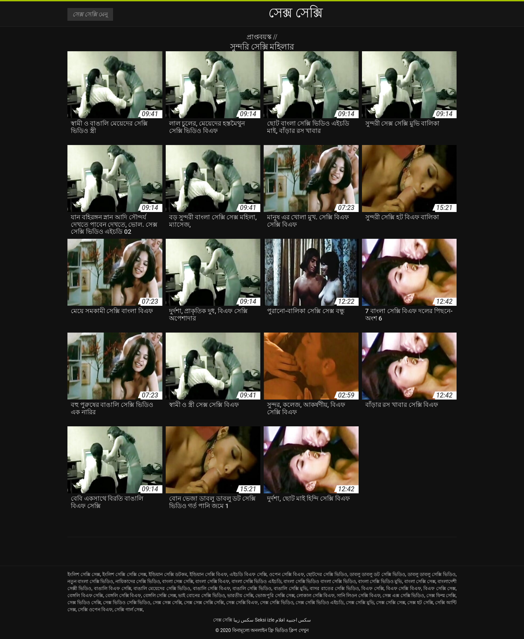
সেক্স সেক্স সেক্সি (167, 602)
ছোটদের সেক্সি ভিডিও (326, 574)
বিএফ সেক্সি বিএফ (403, 588)
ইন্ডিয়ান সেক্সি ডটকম (168, 574)
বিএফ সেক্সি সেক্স (439, 588)
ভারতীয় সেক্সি (240, 595)
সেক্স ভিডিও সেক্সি (84, 602)
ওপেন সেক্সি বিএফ (286, 574)
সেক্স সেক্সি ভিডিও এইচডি (320, 602)
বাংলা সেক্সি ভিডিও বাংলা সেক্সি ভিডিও (319, 581)
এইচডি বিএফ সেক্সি (247, 574)
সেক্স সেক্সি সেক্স (390, 602)
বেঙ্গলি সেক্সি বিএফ (123, 595)
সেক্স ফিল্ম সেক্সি (441, 595)
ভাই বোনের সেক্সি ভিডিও (201, 595)
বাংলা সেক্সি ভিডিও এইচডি (256, 581)
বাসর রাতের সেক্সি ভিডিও (334, 588)
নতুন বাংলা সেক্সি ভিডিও (90, 581)
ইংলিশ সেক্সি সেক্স (83, 574)
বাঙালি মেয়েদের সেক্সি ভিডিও (162, 588)
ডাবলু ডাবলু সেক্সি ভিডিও (432, 574)
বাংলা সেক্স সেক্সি (177, 581)
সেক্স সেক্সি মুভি (360, 602)
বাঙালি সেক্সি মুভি (290, 588)
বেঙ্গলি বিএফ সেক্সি (85, 595)
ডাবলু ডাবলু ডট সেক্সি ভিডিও (377, 574)
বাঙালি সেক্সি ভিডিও (251, 588)
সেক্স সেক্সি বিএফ (242, 602)
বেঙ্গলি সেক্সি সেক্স (159, 595)
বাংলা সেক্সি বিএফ (212, 581)
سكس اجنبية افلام (293, 620)
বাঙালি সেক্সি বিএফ (211, 588)
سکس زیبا (243, 620)
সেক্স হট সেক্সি (420, 602)
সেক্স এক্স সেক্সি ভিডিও (403, 595)
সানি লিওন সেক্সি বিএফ (358, 595)
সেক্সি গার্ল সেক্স (128, 609)
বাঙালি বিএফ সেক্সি (112, 588)
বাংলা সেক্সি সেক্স (419, 581)
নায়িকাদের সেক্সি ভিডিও (137, 581)
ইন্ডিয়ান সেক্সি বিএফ (208, 574)
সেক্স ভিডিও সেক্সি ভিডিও (126, 602)
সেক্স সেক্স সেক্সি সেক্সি (204, 602)
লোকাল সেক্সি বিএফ (315, 595)
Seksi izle (264, 620)
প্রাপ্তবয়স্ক (260, 37)
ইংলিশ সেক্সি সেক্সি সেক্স (124, 574)
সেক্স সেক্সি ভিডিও (277, 602)
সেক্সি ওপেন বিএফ (95, 609)
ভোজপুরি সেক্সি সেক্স (274, 595)
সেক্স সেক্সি (222, 620)
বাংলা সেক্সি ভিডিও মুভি (380, 581)
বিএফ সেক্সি (372, 588)
